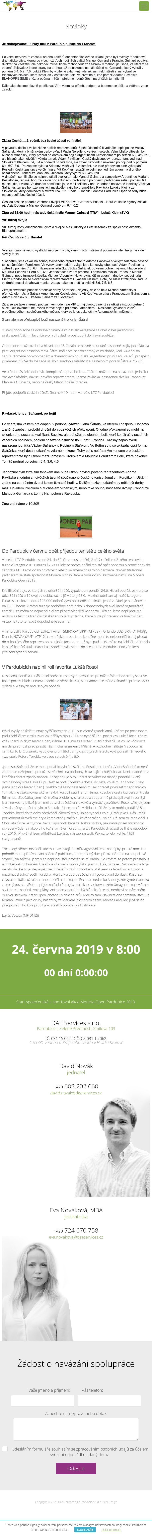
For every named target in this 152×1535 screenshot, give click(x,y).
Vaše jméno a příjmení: (49, 1390)
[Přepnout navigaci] (144, 6)
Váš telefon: (92, 1390)
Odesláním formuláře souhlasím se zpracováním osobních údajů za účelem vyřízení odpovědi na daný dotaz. (75, 1451)
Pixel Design (109, 1502)
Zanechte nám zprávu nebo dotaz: (76, 1413)
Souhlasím (85, 1529)
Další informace (111, 1530)
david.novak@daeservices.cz (76, 1093)
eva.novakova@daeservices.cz (76, 1237)
